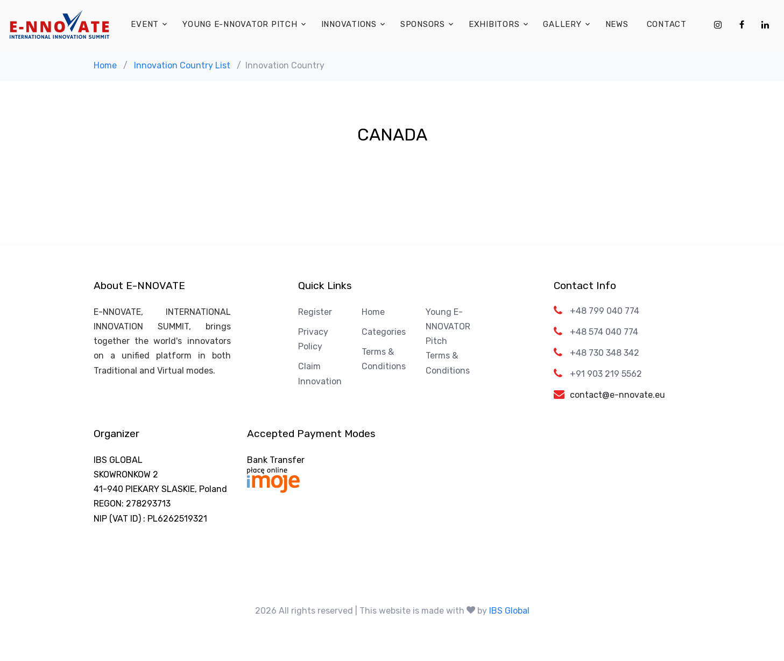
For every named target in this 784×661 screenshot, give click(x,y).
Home (105, 65)
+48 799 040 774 (604, 311)
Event (145, 24)
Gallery (562, 24)
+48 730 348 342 (604, 353)
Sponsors (422, 24)
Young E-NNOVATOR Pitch (240, 24)
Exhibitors (494, 24)
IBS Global (509, 611)
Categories (384, 332)
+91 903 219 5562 (606, 374)
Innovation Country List (182, 65)
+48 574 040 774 (604, 332)
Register (315, 312)
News (616, 24)
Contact (667, 24)
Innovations (349, 24)
